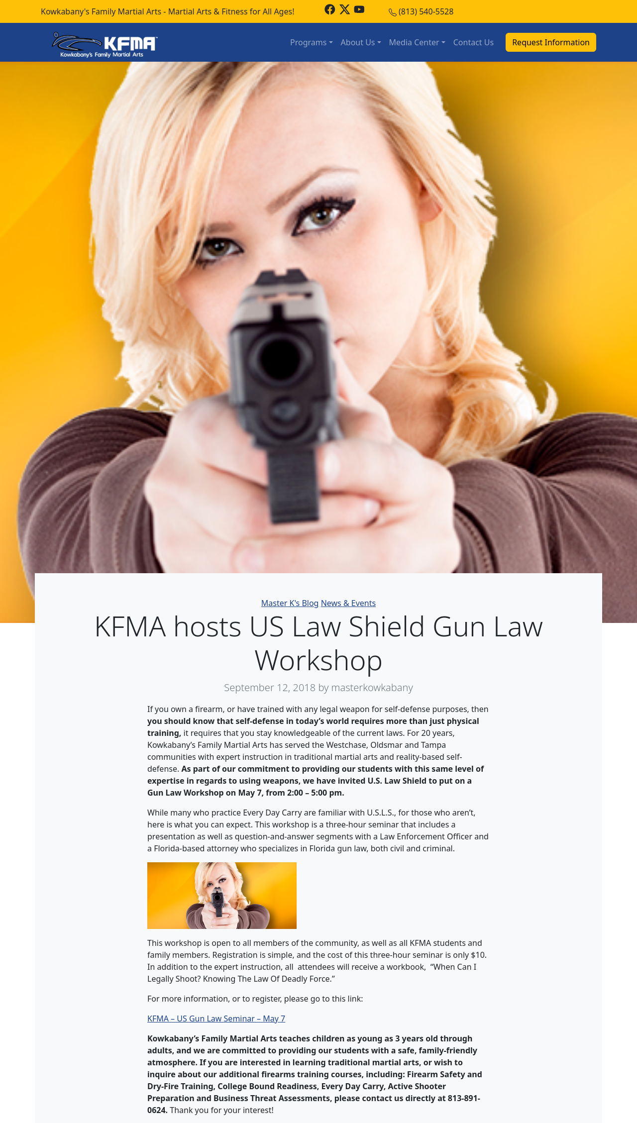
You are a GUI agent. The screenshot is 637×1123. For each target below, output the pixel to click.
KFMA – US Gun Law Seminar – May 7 (216, 1018)
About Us (358, 42)
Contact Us (473, 42)
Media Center (414, 42)
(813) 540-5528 (426, 11)
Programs (308, 42)
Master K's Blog (290, 603)
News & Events (348, 603)
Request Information (551, 42)
